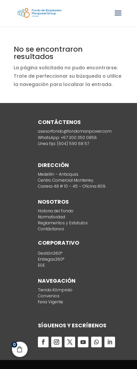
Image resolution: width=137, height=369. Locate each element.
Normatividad (51, 217)
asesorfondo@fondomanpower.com (75, 131)
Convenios (49, 296)
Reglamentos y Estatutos (63, 223)
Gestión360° (50, 253)
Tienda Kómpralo (55, 290)
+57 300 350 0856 (78, 137)
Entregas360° (51, 259)
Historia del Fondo (55, 211)
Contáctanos (51, 229)
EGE (41, 265)
